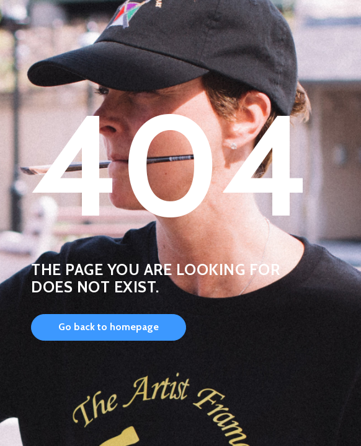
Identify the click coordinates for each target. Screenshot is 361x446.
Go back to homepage (108, 327)
